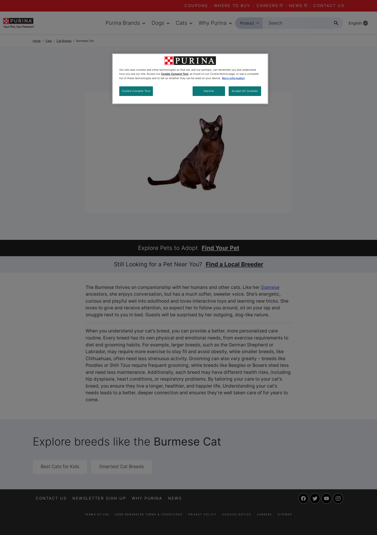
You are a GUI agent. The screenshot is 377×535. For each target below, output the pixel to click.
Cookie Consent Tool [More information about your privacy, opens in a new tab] (174, 74)
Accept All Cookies (245, 91)
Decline (209, 91)
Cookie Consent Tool (136, 91)
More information (233, 78)
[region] (190, 78)
